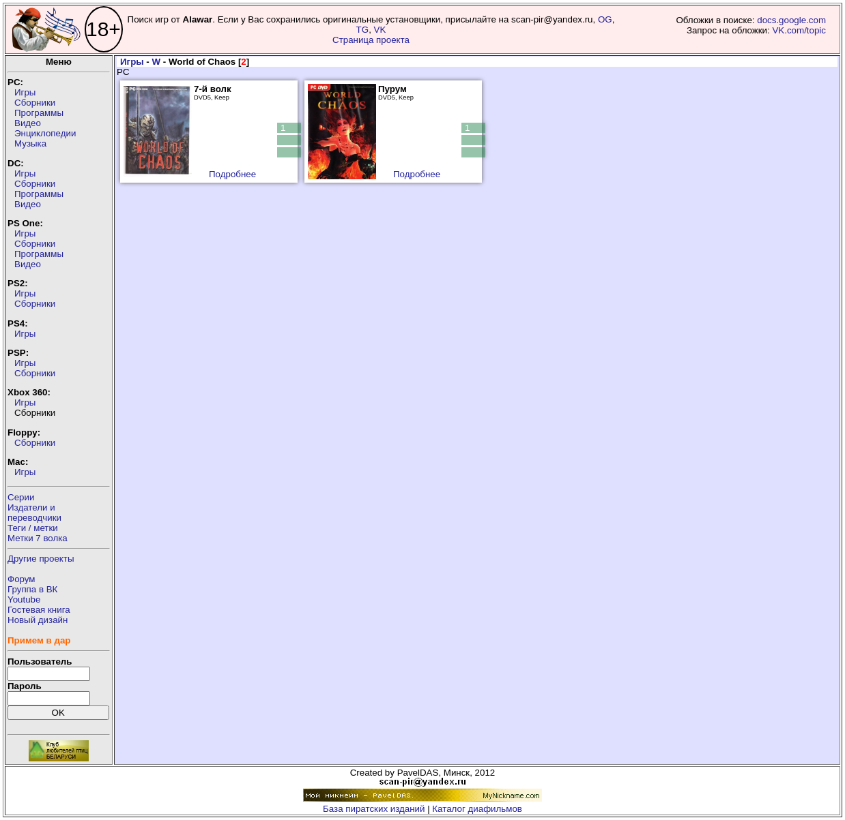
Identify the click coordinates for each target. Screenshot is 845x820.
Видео (27, 123)
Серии (21, 497)
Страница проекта (371, 40)
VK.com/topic (799, 30)
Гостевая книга (39, 610)
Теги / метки (33, 528)
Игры (24, 92)
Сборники (34, 102)
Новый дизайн (38, 620)
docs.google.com (791, 20)
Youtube (24, 599)
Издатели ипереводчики (34, 512)
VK (380, 30)
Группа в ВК (32, 589)
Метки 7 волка (38, 538)
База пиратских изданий (374, 809)
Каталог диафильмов (477, 809)
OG (605, 19)
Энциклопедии (45, 133)
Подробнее (232, 174)
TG (362, 30)
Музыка (30, 143)
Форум (21, 579)
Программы (38, 113)
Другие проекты (41, 558)
